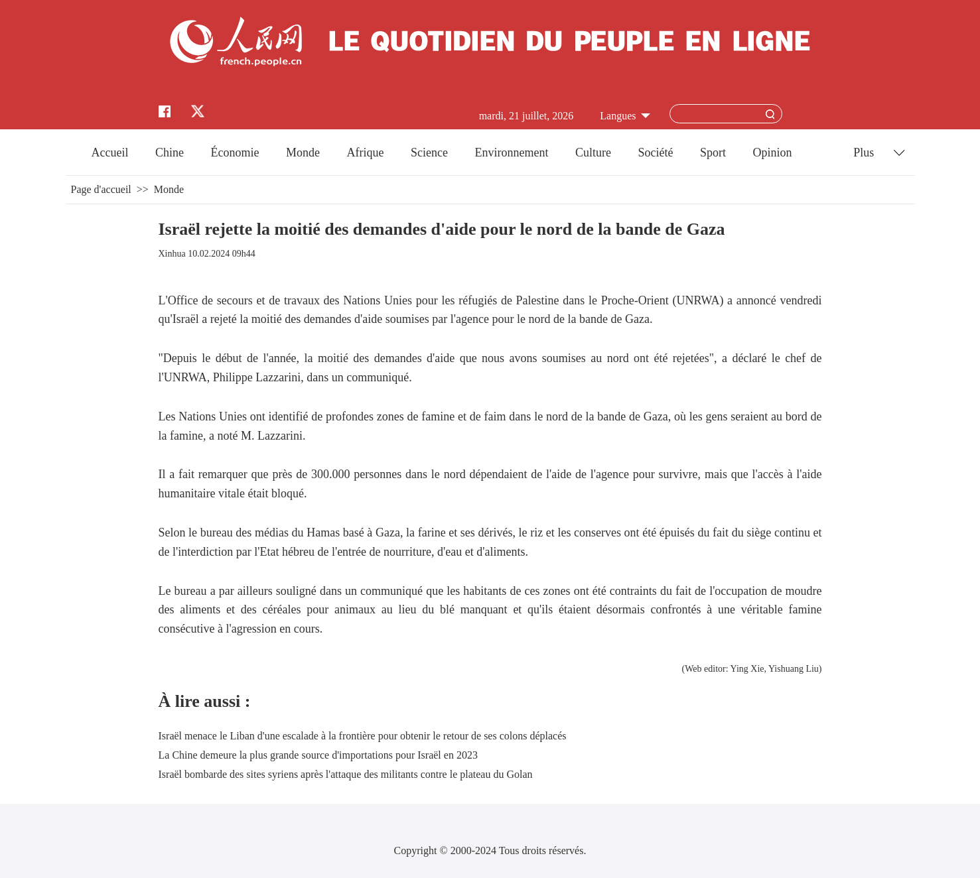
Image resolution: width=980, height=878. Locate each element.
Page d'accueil (101, 189)
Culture (593, 152)
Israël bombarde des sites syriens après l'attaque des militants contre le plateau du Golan (346, 774)
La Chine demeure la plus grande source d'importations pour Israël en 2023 (318, 755)
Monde (303, 152)
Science (429, 152)
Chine (169, 152)
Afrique (365, 152)
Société (655, 152)
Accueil (110, 152)
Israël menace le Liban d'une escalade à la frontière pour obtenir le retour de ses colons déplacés (363, 735)
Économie (235, 152)
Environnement (511, 152)
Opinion (772, 152)
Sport (713, 152)
